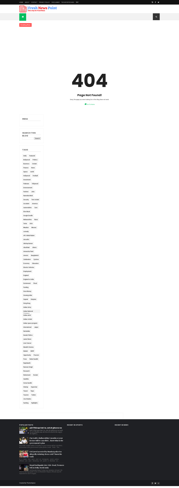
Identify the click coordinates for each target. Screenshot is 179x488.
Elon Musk (26, 211)
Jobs (32, 191)
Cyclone (36, 259)
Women (34, 227)
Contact (34, 2)
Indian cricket (27, 319)
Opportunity (27, 355)
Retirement (26, 375)
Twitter (33, 395)
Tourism (26, 395)
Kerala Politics (28, 335)
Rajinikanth (26, 363)
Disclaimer (56, 2)
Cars (35, 207)
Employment (27, 271)
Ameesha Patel (28, 251)
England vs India (28, 279)
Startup (25, 387)
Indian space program (30, 323)
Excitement (27, 283)
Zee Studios (27, 399)
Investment (27, 180)
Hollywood (26, 176)
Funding (25, 287)
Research (26, 371)
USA (31, 223)
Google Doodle (28, 215)
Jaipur (36, 327)
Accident (26, 203)
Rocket (35, 375)
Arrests (25, 255)
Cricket (34, 164)
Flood (35, 283)
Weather (26, 227)
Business (26, 164)
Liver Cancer (27, 343)
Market (25, 351)
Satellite (26, 379)
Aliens (34, 247)
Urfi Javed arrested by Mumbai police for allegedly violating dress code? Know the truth (46, 454)
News (33, 168)
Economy (26, 263)
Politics (35, 160)
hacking (25, 403)
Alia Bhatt (26, 247)
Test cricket (35, 199)
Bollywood (26, 160)
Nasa (36, 219)
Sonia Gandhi (27, 383)
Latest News (27, 339)
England (26, 275)
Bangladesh (35, 255)
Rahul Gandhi (34, 359)
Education (35, 263)
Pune (25, 359)
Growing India (27, 295)
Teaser (25, 391)
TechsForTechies (67, 2)
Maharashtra (27, 219)
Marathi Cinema (28, 347)
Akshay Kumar (28, 243)
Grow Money (27, 291)
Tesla (25, 223)
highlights (34, 403)
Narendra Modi (28, 195)
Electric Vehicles (28, 267)
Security (26, 199)
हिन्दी (77, 2)
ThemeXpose (31, 483)
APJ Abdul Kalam (28, 235)
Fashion (25, 191)
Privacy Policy (44, 2)
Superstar (34, 387)
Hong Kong (26, 303)
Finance (25, 168)
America (35, 203)
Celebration (27, 259)
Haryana (33, 299)
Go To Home (89, 104)
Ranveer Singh (28, 367)
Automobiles (27, 207)
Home (21, 2)
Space (25, 172)
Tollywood (35, 183)
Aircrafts (26, 239)
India (24, 156)
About (27, 2)
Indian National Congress (28, 311)
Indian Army (27, 307)
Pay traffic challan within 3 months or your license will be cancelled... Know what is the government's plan (46, 440)
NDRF (32, 351)
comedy (26, 231)
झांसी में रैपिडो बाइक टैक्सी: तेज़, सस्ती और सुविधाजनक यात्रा (46, 428)
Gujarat (25, 299)
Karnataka (26, 331)
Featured (32, 156)
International (27, 327)
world (32, 172)
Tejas (32, 391)
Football (35, 176)
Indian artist (27, 315)
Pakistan (26, 183)
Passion (36, 355)
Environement (27, 187)
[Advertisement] (89, 46)
